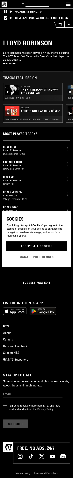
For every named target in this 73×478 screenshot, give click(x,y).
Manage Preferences (36, 257)
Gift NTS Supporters (15, 359)
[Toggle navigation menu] (68, 4)
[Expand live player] (68, 24)
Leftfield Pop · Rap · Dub (17, 98)
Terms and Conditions (46, 473)
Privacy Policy (45, 409)
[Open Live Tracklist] (59, 24)
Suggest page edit (36, 282)
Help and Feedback (15, 346)
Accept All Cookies (37, 246)
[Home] (4, 4)
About (7, 333)
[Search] (23, 4)
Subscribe (15, 424)
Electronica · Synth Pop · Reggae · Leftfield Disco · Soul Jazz (33, 119)
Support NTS (11, 353)
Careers (8, 339)
